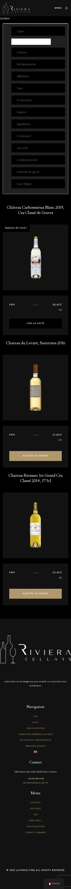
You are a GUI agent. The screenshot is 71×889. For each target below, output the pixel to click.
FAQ (35, 716)
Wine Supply (35, 820)
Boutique (35, 809)
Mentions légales (35, 746)
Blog (35, 722)
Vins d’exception (36, 728)
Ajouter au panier (35, 456)
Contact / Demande (35, 832)
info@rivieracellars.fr (35, 783)
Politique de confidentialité (35, 740)
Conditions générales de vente (35, 734)
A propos (35, 803)
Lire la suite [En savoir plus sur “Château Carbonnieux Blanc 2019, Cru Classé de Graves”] (35, 323)
